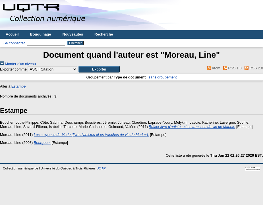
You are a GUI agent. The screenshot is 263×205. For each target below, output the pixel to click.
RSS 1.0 (231, 68)
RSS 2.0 (253, 68)
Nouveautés (72, 34)
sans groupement (163, 77)
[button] (99, 69)
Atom (212, 68)
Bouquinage (40, 34)
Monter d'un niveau (18, 64)
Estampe (18, 86)
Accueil (12, 34)
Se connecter (14, 43)
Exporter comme (13, 69)
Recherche (103, 34)
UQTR (101, 168)
